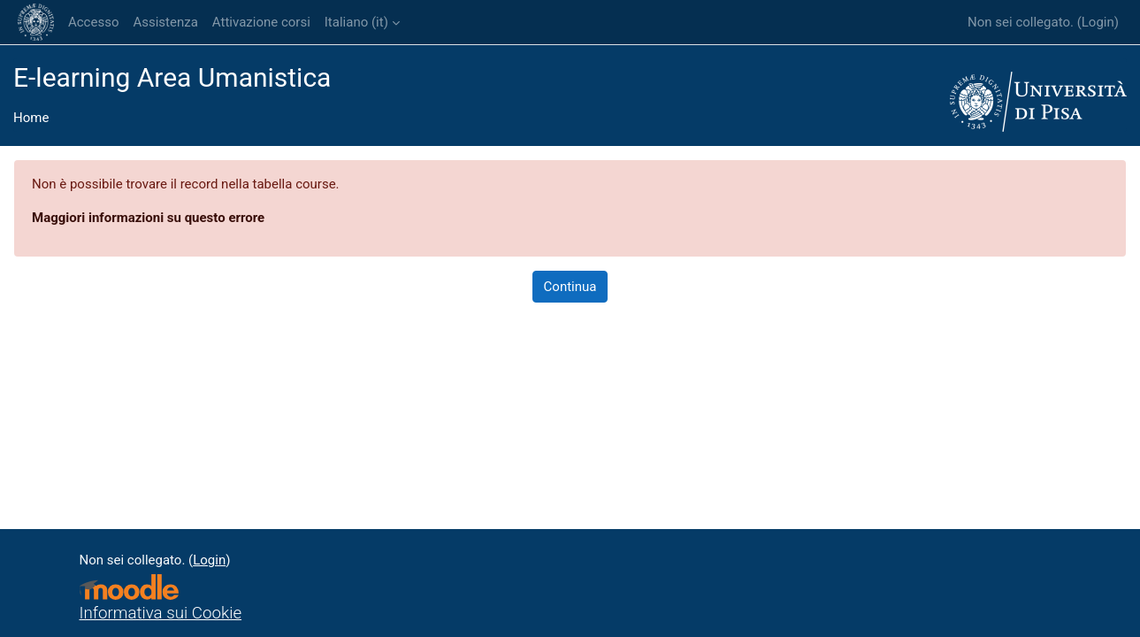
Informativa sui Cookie (161, 613)
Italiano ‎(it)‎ (356, 22)
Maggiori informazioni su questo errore (148, 218)
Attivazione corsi (261, 22)
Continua (570, 287)
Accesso (93, 22)
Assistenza (165, 22)
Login (1098, 22)
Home (31, 118)
